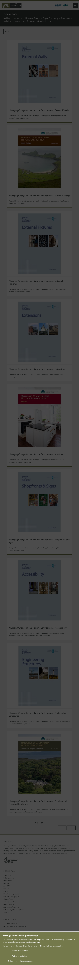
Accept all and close (20, 951)
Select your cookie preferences (20, 961)
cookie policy (57, 946)
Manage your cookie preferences (20, 935)
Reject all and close (19, 956)
